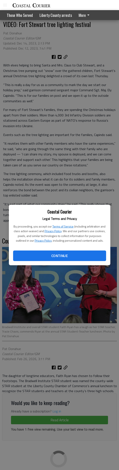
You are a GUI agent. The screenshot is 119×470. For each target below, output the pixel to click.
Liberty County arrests (56, 15)
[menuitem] (85, 15)
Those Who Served (20, 15)
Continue (59, 255)
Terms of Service (63, 226)
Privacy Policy (53, 231)
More (85, 15)
